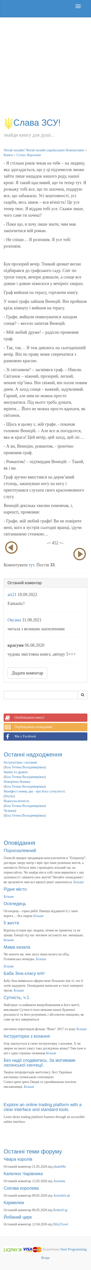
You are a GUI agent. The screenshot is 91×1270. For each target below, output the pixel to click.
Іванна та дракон (16, 772)
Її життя (11, 923)
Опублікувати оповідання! (28, 727)
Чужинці (10, 810)
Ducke (9, 796)
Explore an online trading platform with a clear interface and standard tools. (43, 1107)
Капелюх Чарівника (23, 1173)
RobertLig (60, 1210)
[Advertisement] (45, 70)
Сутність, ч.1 (16, 997)
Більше (79, 882)
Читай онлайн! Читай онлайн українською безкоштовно (44, 150)
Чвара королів (18, 1159)
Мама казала (17, 947)
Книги (8, 155)
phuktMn (59, 1166)
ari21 (12, 594)
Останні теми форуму (33, 1151)
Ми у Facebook (20, 736)
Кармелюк (14, 1202)
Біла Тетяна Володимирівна (25, 767)
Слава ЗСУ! (32, 123)
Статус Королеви (28, 155)
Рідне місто (15, 889)
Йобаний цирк (18, 1217)
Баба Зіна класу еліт (24, 973)
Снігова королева (21, 1188)
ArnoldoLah (61, 1195)
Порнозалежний (20, 850)
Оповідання (19, 843)
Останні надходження (33, 754)
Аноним (59, 1181)
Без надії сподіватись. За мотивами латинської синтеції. (39, 1063)
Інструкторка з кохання (20, 762)
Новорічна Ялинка (17, 782)
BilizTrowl (60, 1224)
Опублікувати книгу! (24, 718)
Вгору (45, 1258)
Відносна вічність (16, 801)
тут (31, 564)
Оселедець (15, 903)
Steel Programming (73, 1249)
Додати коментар (27, 673)
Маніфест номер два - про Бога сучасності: (35, 791)
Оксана (14, 620)
